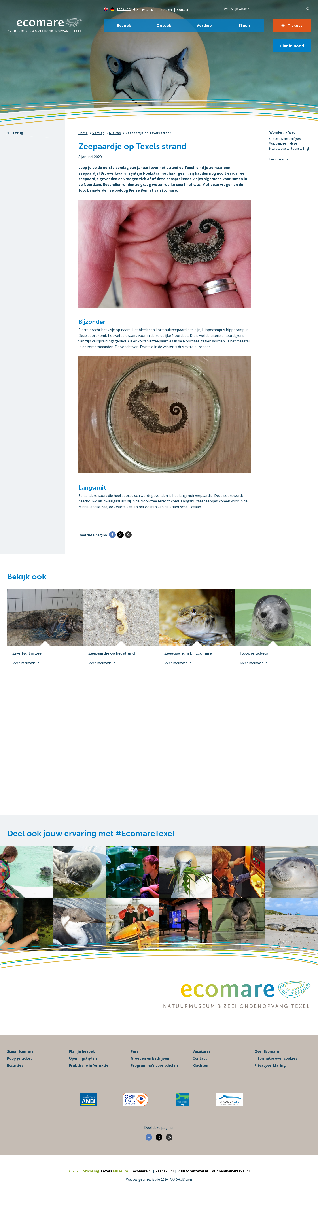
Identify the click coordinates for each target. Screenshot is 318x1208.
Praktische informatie (88, 1075)
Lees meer (276, 159)
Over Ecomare (266, 1061)
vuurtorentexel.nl (193, 1180)
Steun (244, 25)
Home (83, 133)
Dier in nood (292, 46)
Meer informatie (24, 663)
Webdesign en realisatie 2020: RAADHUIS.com (159, 1189)
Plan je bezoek (82, 1061)
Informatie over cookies (275, 1068)
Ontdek (164, 25)
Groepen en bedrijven (150, 1068)
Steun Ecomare (20, 1061)
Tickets (295, 25)
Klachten (200, 1075)
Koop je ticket (19, 1068)
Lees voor (127, 9)
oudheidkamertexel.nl (232, 1180)
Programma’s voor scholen (154, 1075)
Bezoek (123, 25)
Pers (134, 1061)
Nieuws (115, 133)
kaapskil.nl (164, 1180)
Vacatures (201, 1061)
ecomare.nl (141, 1180)
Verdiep (204, 25)
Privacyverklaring (270, 1075)
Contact (182, 10)
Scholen (166, 10)
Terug (17, 132)
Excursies (148, 10)
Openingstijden (83, 1068)
